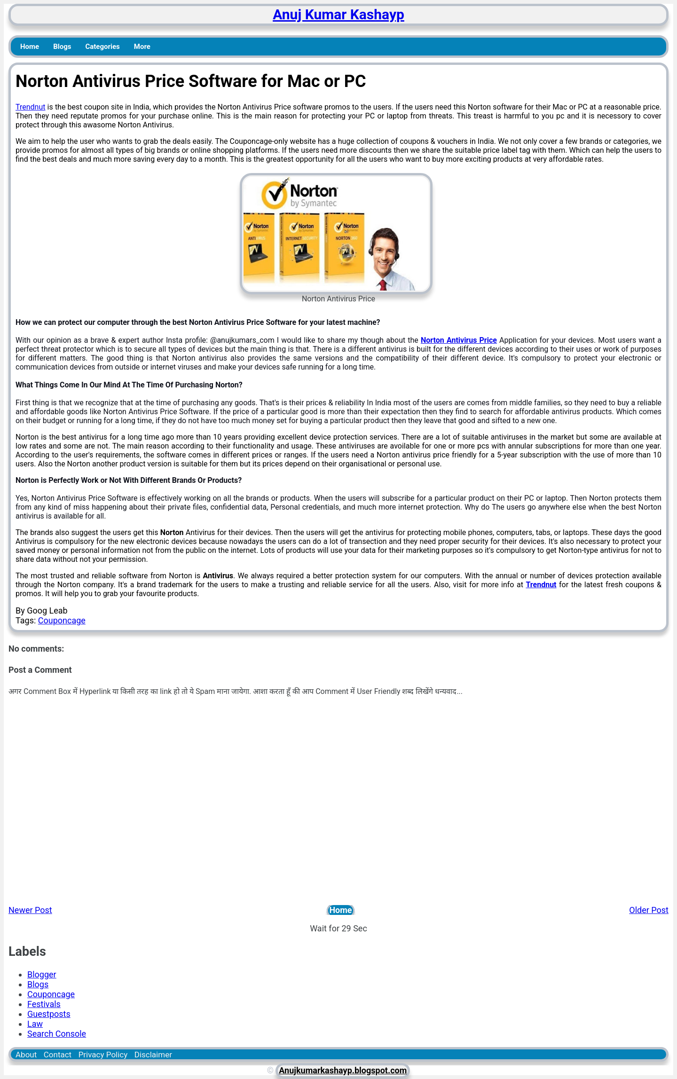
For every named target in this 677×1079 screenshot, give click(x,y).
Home (29, 46)
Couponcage (62, 620)
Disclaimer (153, 1054)
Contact (57, 1054)
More (142, 46)
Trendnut (30, 106)
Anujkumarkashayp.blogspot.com (343, 1070)
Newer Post (30, 910)
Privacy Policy (103, 1054)
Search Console (56, 1034)
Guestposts (49, 1014)
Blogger (41, 974)
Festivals (44, 1004)
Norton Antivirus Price (459, 340)
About (26, 1054)
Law (35, 1024)
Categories (102, 46)
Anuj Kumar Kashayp (338, 14)
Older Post (649, 910)
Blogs (62, 46)
